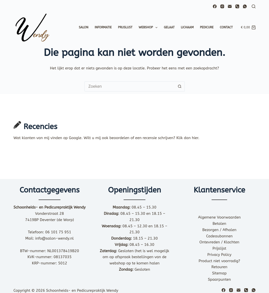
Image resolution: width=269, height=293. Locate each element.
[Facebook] (215, 6)
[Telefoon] (237, 6)
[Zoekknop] (180, 86)
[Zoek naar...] (129, 86)
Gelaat (169, 27)
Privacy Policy (219, 254)
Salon (83, 27)
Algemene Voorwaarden (219, 217)
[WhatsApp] (245, 6)
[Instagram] (222, 6)
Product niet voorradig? (219, 261)
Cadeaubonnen (219, 236)
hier (195, 138)
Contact (226, 27)
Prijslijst (125, 27)
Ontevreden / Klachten (219, 242)
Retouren (219, 267)
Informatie (103, 27)
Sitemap (219, 273)
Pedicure (206, 27)
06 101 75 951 (58, 232)
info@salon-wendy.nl (54, 238)
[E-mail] (230, 6)
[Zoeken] (253, 6)
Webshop (149, 28)
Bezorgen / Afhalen (219, 230)
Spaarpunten (219, 279)
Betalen (219, 223)
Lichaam (187, 27)
